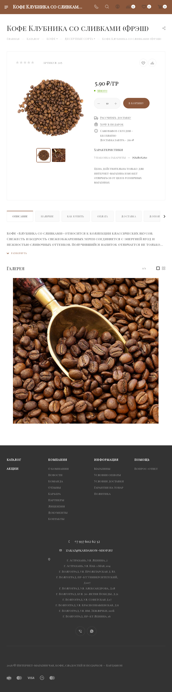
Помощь (142, 459)
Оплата (102, 216)
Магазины (102, 468)
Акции (13, 468)
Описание (20, 216)
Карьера (54, 494)
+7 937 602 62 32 (87, 541)
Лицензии (56, 506)
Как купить (75, 216)
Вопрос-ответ (146, 468)
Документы (58, 512)
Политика (102, 494)
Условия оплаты (107, 475)
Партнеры (56, 500)
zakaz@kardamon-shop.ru (89, 550)
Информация (106, 459)
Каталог (14, 459)
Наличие (47, 216)
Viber (80, 631)
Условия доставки (109, 481)
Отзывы (54, 487)
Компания (57, 459)
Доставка (128, 216)
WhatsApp (92, 631)
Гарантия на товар (108, 487)
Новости (55, 475)
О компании (58, 468)
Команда (55, 481)
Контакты (56, 519)
